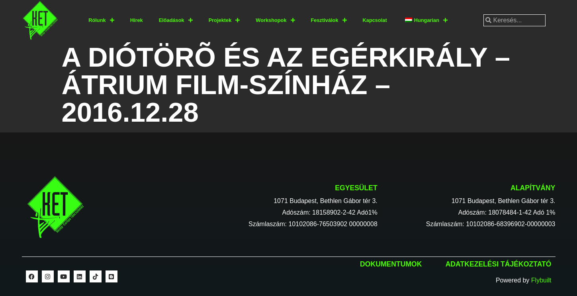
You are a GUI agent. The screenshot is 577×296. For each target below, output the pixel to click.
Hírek (136, 20)
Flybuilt (541, 280)
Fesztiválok (329, 20)
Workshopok (275, 20)
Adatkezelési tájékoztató (499, 264)
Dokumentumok (391, 264)
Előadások (176, 20)
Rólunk (101, 20)
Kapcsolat (375, 20)
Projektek (224, 20)
